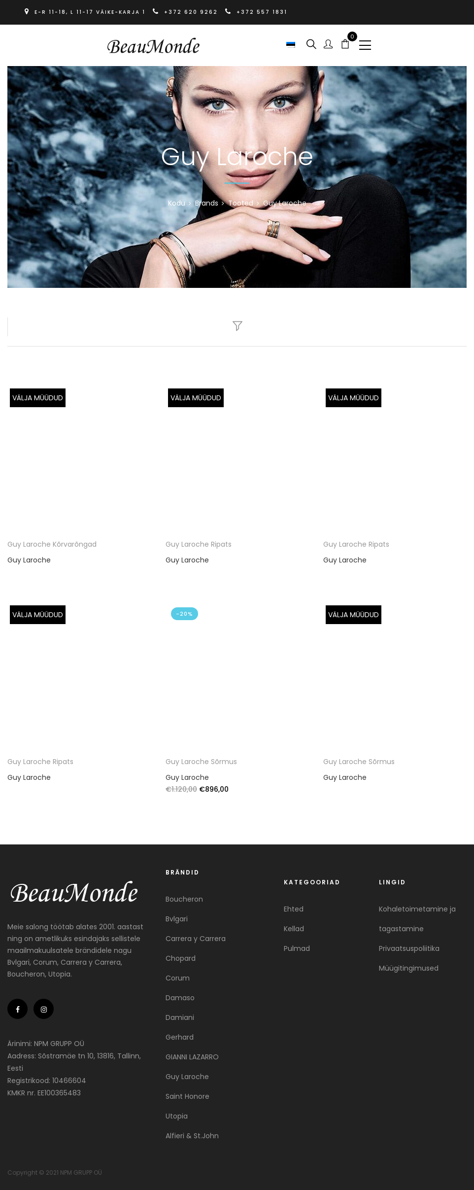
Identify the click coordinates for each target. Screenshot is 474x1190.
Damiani (180, 1015)
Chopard (181, 956)
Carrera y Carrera (196, 936)
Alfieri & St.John (192, 1133)
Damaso (180, 995)
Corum (178, 975)
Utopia (177, 1114)
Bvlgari (177, 916)
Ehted (294, 906)
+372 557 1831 (256, 12)
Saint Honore (187, 1094)
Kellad (294, 926)
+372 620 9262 (186, 12)
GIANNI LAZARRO (192, 1054)
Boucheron (184, 897)
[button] (292, 44)
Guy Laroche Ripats (199, 544)
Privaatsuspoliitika (409, 946)
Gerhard (180, 1035)
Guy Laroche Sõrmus (201, 759)
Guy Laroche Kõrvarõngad (52, 544)
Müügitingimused (409, 966)
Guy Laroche (29, 560)
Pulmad (297, 946)
